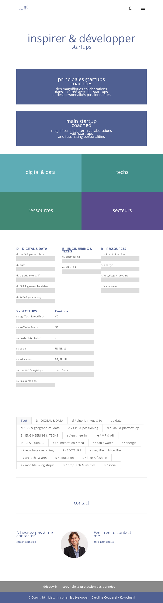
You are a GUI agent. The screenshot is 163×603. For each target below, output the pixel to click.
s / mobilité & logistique (38, 465)
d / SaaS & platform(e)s (123, 428)
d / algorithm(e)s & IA (87, 420)
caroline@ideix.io (26, 542)
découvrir (50, 587)
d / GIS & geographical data (40, 428)
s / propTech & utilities (79, 465)
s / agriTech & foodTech (107, 450)
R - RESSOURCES (32, 443)
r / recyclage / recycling (37, 450)
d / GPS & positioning (83, 428)
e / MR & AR (105, 435)
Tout (24, 420)
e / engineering (78, 435)
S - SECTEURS (71, 450)
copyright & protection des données (88, 587)
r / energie (129, 443)
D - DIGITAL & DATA (49, 420)
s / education (64, 458)
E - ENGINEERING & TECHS (39, 435)
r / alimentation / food (68, 443)
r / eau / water (103, 443)
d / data (116, 420)
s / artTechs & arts (34, 458)
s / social (110, 465)
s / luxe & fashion (95, 458)
